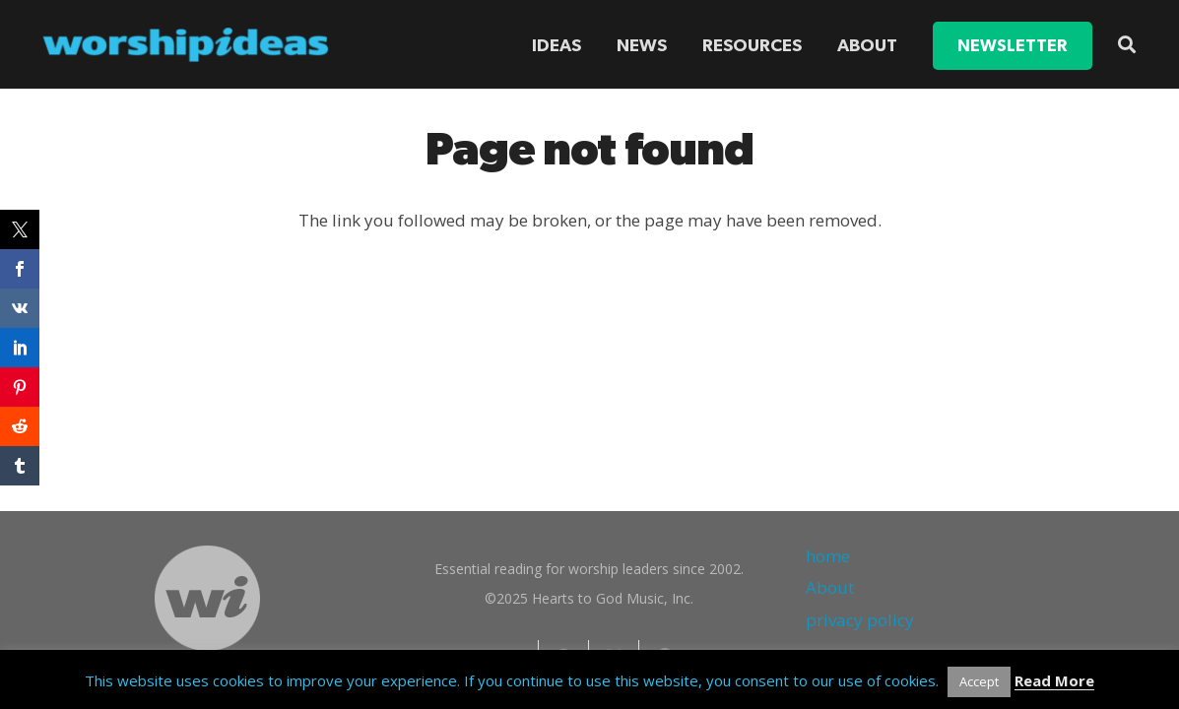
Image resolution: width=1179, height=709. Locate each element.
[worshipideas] (186, 45)
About (830, 587)
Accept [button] (979, 681)
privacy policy (860, 620)
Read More (1054, 680)
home (828, 556)
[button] (1126, 44)
